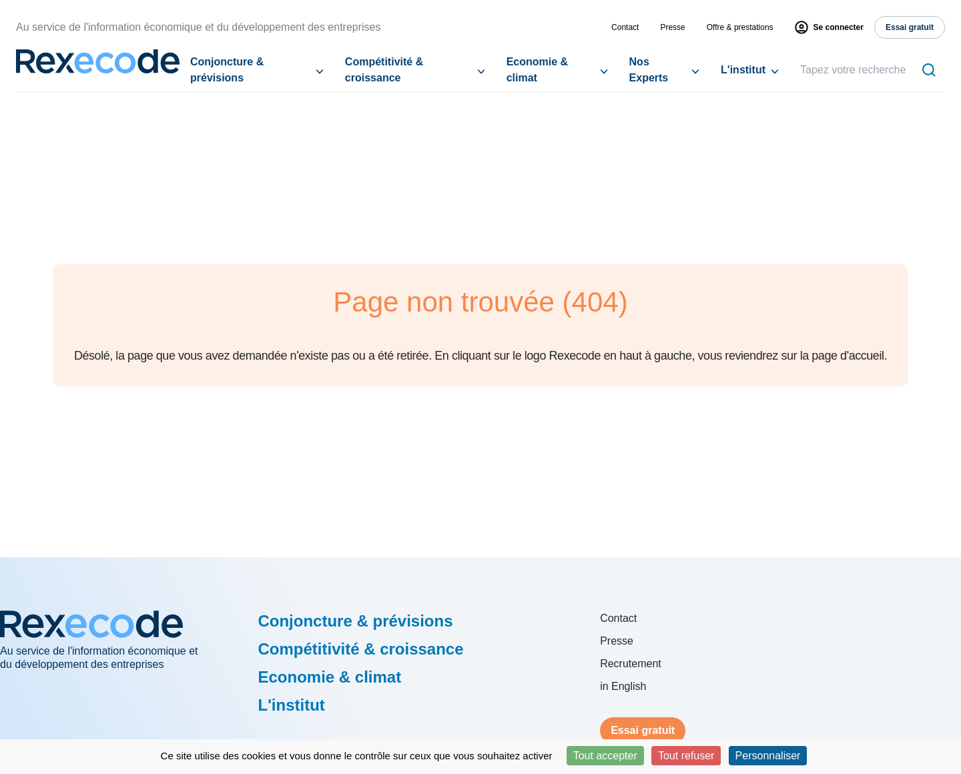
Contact (625, 27)
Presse (672, 27)
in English (623, 686)
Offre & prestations (740, 27)
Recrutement (630, 663)
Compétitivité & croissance (384, 69)
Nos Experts (649, 69)
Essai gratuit (643, 730)
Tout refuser (686, 755)
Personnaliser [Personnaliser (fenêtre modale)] (768, 755)
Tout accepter (605, 755)
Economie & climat (537, 69)
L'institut (743, 69)
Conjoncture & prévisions (227, 69)
